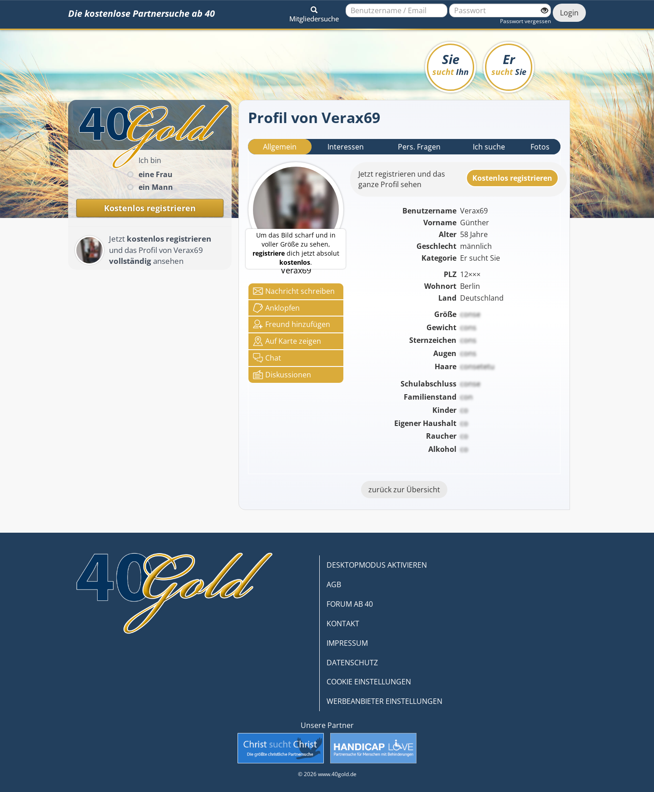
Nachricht (294, 291)
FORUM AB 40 (350, 604)
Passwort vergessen (525, 21)
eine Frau (156, 174)
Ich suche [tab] (489, 147)
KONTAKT (343, 624)
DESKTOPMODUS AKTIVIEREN (377, 565)
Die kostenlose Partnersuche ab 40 (141, 13)
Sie (450, 63)
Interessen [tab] (345, 147)
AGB (334, 584)
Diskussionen (282, 375)
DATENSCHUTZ (352, 663)
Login (569, 13)
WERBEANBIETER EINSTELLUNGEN (384, 701)
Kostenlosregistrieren (512, 178)
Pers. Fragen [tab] (419, 147)
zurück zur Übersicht (404, 490)
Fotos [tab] (540, 147)
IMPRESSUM (347, 643)
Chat (267, 358)
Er (508, 63)
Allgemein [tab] (280, 147)
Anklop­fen (276, 308)
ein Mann (156, 187)
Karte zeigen (287, 341)
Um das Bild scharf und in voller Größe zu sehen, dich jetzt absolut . (296, 249)
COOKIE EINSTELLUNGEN (369, 682)
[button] (314, 12)
